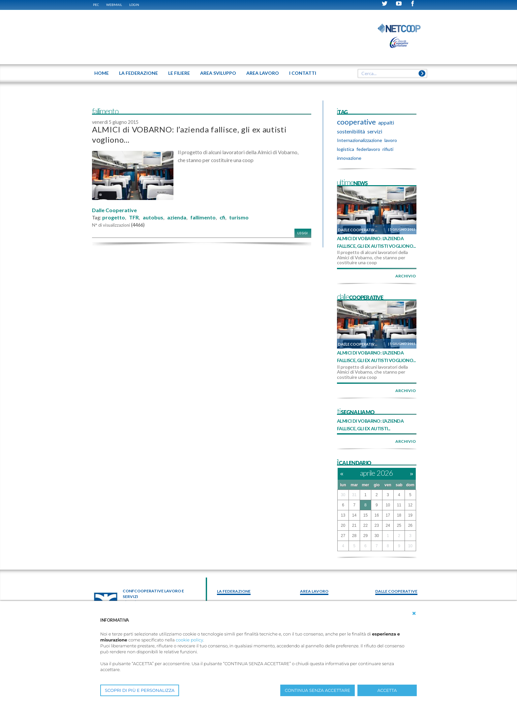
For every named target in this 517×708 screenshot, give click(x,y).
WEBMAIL (114, 5)
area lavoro (314, 591)
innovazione (349, 158)
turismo (239, 217)
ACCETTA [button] (387, 690)
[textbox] (390, 73)
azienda (176, 217)
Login (134, 5)
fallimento (203, 217)
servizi (374, 131)
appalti (386, 122)
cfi (222, 217)
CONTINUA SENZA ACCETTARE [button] (317, 690)
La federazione (234, 591)
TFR (134, 217)
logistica (345, 149)
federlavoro (368, 149)
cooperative (356, 122)
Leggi (302, 233)
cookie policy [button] (189, 639)
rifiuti (387, 149)
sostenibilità (351, 131)
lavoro (390, 140)
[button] (414, 613)
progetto (113, 217)
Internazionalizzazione (359, 140)
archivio (405, 275)
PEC (96, 5)
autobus (153, 217)
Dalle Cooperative (114, 210)
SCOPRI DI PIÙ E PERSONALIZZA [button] (139, 690)
